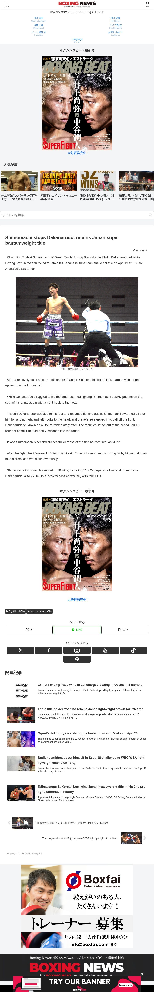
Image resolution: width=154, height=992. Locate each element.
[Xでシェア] (29, 630)
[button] (147, 186)
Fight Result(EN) (15, 611)
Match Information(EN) (40, 611)
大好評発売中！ (78, 153)
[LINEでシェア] (77, 630)
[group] (19, 187)
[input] (77, 215)
